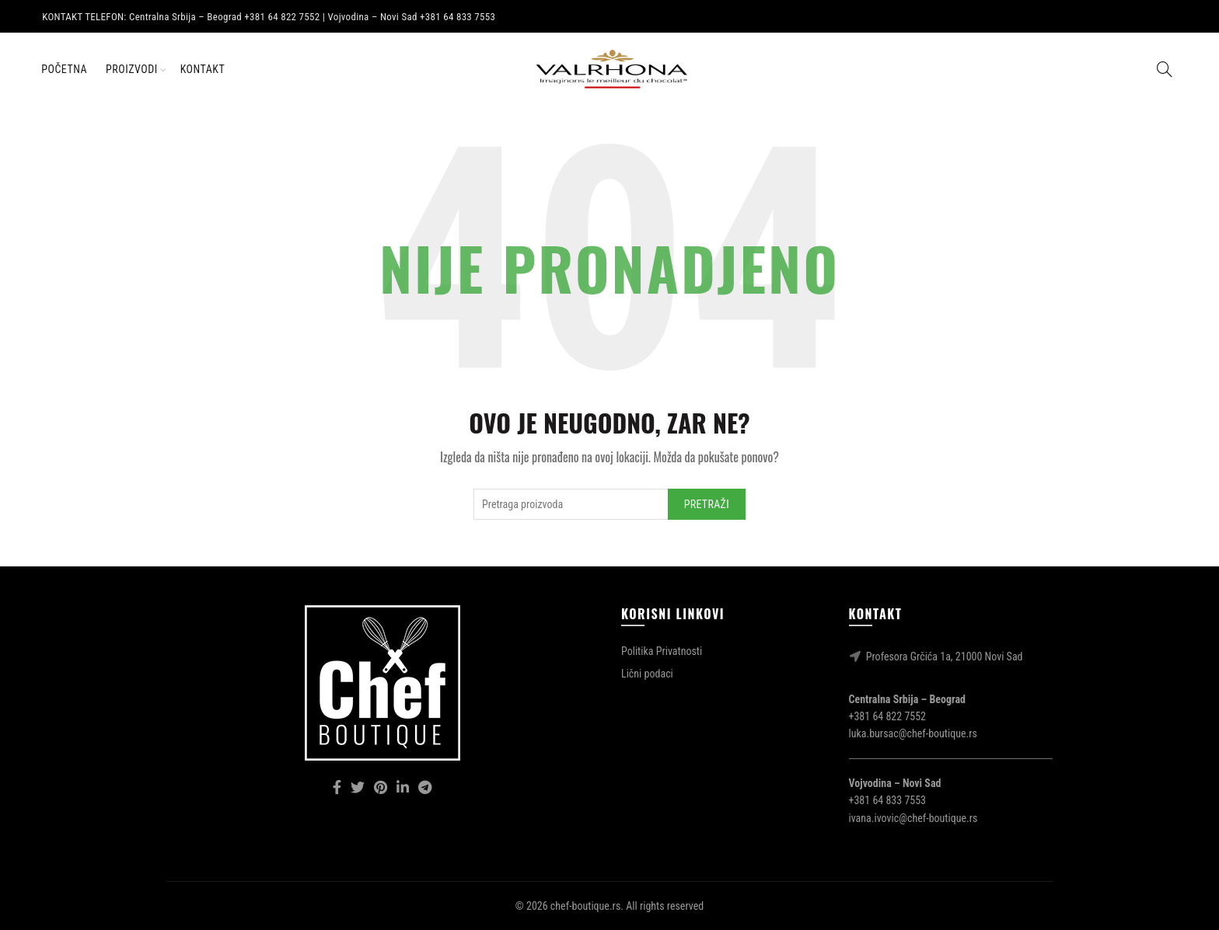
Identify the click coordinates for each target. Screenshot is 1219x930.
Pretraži (706, 504)
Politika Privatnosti (661, 651)
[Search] (1164, 69)
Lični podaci (647, 673)
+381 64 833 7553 (888, 800)
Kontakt (202, 69)
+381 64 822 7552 (888, 716)
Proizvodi (132, 69)
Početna (64, 69)
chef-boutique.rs (585, 906)
